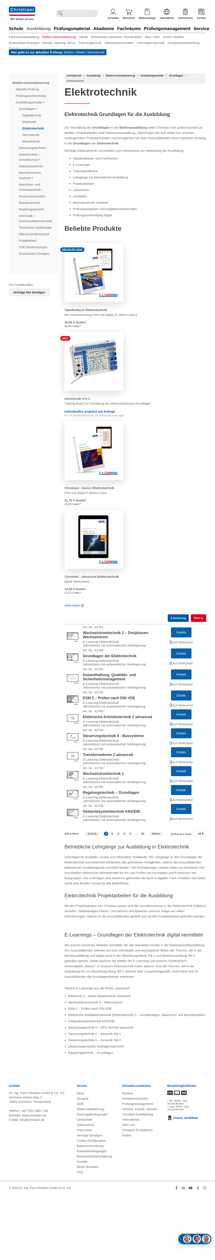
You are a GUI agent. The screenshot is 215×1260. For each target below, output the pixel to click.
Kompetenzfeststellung (183, 43)
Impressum (84, 1195)
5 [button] (130, 898)
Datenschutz (85, 1190)
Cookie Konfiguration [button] (91, 1205)
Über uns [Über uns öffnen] (128, 1190)
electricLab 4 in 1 (77, 398)
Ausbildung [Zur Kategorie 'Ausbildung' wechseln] (38, 28)
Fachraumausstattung (24, 37)
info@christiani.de (32, 1185)
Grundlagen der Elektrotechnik (110, 666)
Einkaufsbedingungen (92, 1216)
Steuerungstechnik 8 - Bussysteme (113, 772)
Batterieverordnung (90, 1211)
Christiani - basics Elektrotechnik (89, 488)
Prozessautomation (33, 196)
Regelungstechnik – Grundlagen (111, 848)
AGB (80, 1169)
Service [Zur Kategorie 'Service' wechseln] (201, 28)
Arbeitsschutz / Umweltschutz (29, 157)
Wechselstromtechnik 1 (103, 823)
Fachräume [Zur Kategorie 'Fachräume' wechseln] (129, 28)
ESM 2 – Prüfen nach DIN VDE (109, 721)
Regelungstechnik (32, 209)
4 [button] (124, 898)
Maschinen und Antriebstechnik (30, 187)
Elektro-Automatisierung (59, 37)
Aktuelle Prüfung (28, 89)
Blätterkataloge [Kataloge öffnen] (147, 14)
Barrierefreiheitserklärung (94, 1221)
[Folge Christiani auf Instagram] (204, 1253)
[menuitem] (25, 37)
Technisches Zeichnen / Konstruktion (116, 37)
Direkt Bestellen (88, 1232)
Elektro (69, 52)
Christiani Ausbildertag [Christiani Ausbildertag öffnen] (137, 1179)
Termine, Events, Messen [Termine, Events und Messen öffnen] (139, 1174)
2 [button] (112, 898)
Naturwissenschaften (119, 43)
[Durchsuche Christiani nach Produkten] (81, 13)
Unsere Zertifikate (182, 1183)
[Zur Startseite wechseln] (22, 9)
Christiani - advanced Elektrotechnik (91, 576)
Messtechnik (31, 141)
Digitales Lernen (20, 48)
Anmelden (113, 14)
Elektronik (29, 122)
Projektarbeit (28, 240)
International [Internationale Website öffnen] (167, 14)
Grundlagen (28, 109)
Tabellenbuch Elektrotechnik (85, 310)
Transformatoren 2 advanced (108, 797)
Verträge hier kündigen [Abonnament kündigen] (29, 292)
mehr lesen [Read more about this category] (73, 605)
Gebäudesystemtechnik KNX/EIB (111, 873)
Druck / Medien (173, 37)
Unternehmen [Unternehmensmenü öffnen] (185, 14)
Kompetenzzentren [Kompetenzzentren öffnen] (135, 1163)
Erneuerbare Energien (35, 253)
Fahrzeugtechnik (90, 43)
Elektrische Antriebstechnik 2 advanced (117, 746)
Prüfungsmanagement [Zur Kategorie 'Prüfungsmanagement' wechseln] (167, 28)
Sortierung (178, 618)
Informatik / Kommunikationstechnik (36, 218)
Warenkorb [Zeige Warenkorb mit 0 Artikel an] (129, 14)
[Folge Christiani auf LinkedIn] (183, 1253)
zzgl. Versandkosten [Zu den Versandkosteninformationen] (177, 1167)
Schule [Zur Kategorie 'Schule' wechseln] (16, 28)
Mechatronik (96, 52)
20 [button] (142, 898)
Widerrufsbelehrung (90, 1174)
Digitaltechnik (32, 115)
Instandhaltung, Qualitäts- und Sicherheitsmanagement (109, 693)
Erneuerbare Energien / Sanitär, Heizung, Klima (42, 43)
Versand (82, 1163)
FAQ (80, 1237)
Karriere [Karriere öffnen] (201, 14)
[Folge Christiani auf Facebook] (177, 1253)
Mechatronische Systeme (30, 175)
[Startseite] (74, 75)
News (81, 1158)
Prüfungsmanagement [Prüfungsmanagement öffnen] (137, 1169)
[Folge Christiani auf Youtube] (191, 1253)
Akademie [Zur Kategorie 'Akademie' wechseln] (103, 28)
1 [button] (106, 898)
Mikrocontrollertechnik (34, 234)
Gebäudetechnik (31, 166)
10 (200, 898)
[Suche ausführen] (60, 13)
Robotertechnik (30, 203)
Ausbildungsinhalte (30, 102)
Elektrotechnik (33, 128)
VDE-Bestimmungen (33, 247)
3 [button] (118, 898)
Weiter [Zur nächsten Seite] (156, 898)
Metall (83, 37)
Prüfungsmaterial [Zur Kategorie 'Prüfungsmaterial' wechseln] (72, 28)
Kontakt (82, 1226)
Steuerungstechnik (33, 148)
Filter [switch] (197, 618)
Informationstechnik (150, 43)
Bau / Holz (152, 37)
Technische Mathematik (36, 227)
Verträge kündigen (89, 1200)
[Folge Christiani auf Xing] (198, 1253)
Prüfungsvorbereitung (31, 96)
